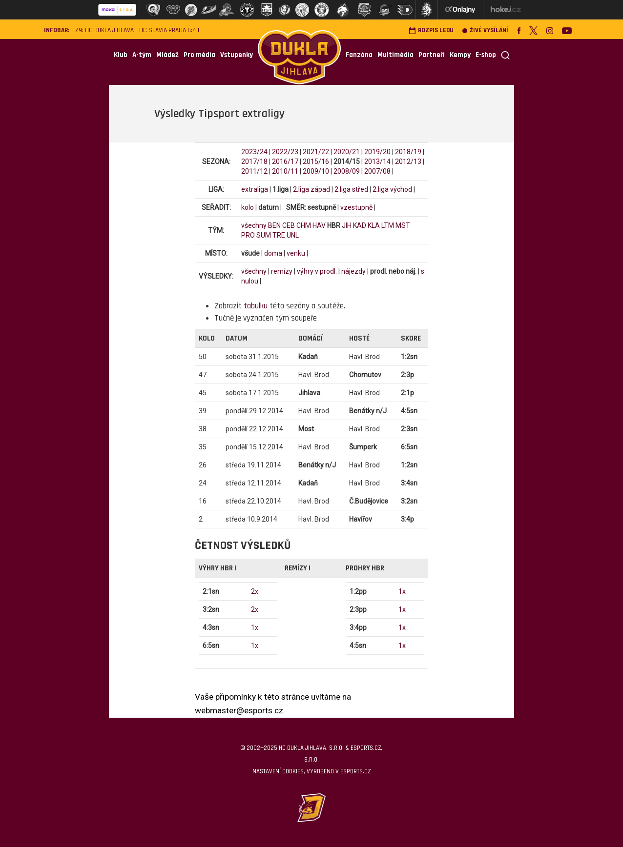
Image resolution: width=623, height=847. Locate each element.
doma (273, 253)
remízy (281, 271)
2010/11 (285, 171)
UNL (293, 235)
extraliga (254, 189)
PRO (248, 235)
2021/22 (316, 152)
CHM (303, 225)
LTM (387, 225)
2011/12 (254, 171)
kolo (247, 207)
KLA (374, 225)
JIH (347, 225)
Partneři (431, 55)
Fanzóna (359, 55)
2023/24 (254, 152)
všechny (254, 225)
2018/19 (408, 152)
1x (254, 627)
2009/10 (316, 171)
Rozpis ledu (431, 30)
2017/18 (254, 161)
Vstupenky (236, 55)
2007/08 (377, 171)
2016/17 (285, 161)
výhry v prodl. (317, 271)
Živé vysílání (485, 30)
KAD (359, 225)
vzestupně (356, 207)
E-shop (486, 55)
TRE (278, 235)
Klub (120, 55)
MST (402, 225)
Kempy (460, 55)
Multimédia (395, 55)
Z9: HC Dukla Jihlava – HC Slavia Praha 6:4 (135, 30)
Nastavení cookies (278, 771)
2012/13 (408, 161)
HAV (319, 225)
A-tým (141, 55)
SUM (263, 235)
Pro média (199, 55)
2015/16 (316, 161)
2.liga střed (351, 189)
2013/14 (377, 161)
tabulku (256, 306)
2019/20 (377, 152)
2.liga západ (311, 189)
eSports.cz (355, 771)
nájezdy (353, 271)
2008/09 (346, 171)
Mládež (167, 55)
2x (254, 591)
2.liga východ (392, 189)
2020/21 (346, 152)
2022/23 (285, 152)
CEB (288, 225)
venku (296, 253)
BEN (274, 225)
